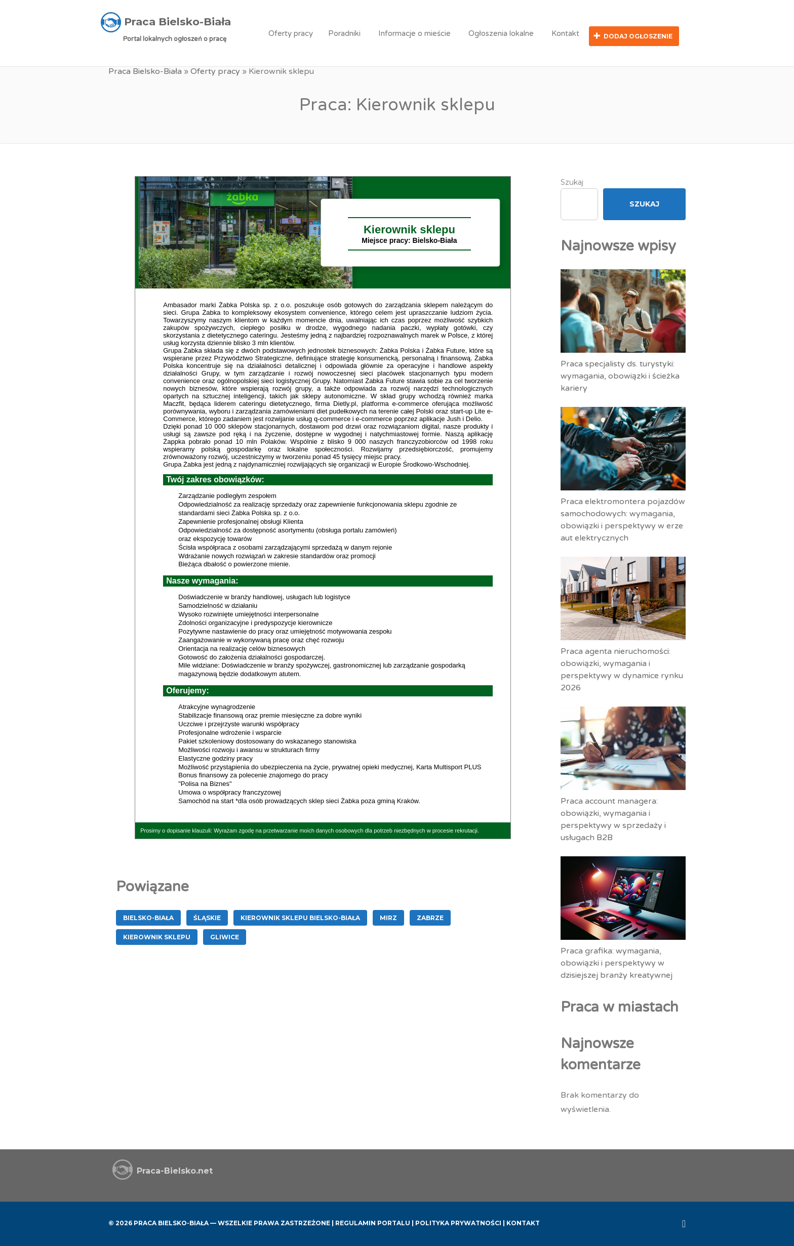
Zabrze (430, 917)
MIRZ (388, 917)
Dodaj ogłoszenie (638, 36)
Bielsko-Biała (148, 917)
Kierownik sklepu (156, 936)
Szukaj (572, 181)
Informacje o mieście (414, 33)
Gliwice (224, 936)
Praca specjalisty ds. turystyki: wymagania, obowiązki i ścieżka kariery (620, 374)
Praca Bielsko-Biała (145, 71)
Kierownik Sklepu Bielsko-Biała (300, 917)
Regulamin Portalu (372, 1222)
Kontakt (565, 33)
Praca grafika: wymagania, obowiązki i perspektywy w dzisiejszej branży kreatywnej (616, 961)
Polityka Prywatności (458, 1222)
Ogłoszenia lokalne (501, 33)
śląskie (207, 917)
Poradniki (344, 33)
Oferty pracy (290, 33)
